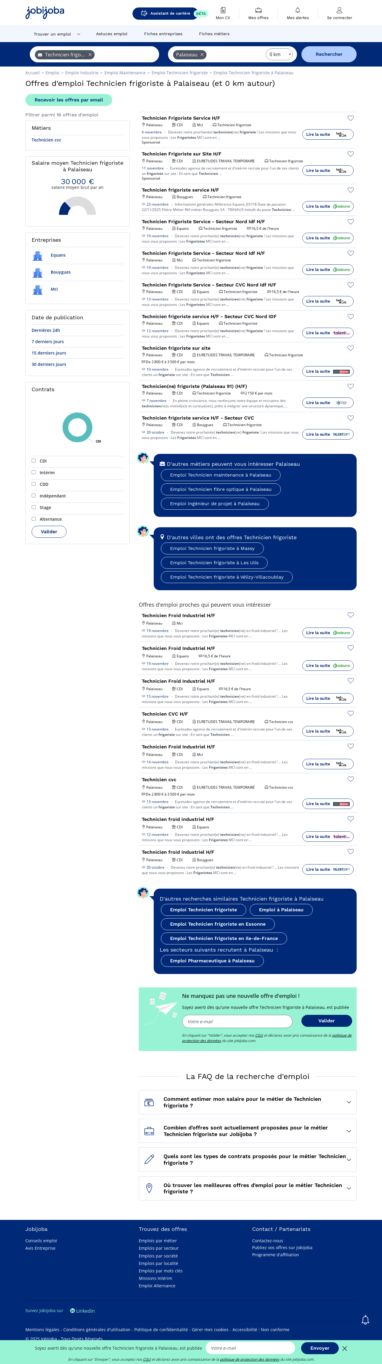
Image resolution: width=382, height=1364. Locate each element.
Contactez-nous (267, 1240)
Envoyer (319, 1348)
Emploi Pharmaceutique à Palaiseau (212, 961)
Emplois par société (158, 1256)
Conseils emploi (41, 1240)
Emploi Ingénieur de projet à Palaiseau (215, 503)
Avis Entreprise (40, 1248)
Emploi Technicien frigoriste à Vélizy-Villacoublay (227, 577)
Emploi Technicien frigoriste (203, 910)
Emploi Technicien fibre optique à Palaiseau (221, 489)
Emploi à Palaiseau (281, 910)
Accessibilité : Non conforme (260, 1329)
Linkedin (82, 1311)
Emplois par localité (158, 1263)
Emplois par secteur (159, 1248)
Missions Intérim (155, 1278)
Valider (49, 531)
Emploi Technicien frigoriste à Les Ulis (214, 562)
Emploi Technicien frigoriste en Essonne (218, 924)
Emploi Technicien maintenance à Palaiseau (220, 475)
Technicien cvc (46, 140)
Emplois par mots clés (161, 1271)
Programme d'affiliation (275, 1254)
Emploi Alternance (157, 1286)
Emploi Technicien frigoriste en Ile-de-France (224, 938)
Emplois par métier (158, 1240)
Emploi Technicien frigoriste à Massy (212, 548)
